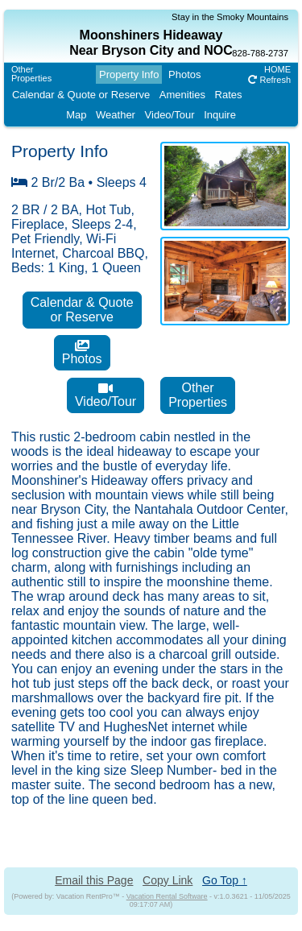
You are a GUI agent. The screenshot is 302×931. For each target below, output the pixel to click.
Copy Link (167, 880)
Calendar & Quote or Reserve (81, 95)
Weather (115, 115)
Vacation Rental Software (167, 896)
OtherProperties (31, 73)
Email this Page (94, 880)
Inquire (220, 115)
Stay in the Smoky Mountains (230, 17)
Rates (228, 95)
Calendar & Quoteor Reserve (82, 310)
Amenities (182, 95)
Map (76, 115)
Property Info (129, 74)
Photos (184, 74)
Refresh (269, 80)
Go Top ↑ (224, 880)
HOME (277, 69)
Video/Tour (170, 115)
